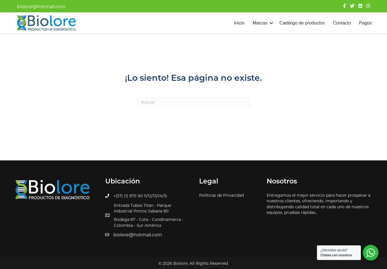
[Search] (193, 102)
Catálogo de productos (302, 23)
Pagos (365, 23)
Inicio (239, 23)
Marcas (260, 23)
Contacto (342, 23)
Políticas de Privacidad (221, 195)
